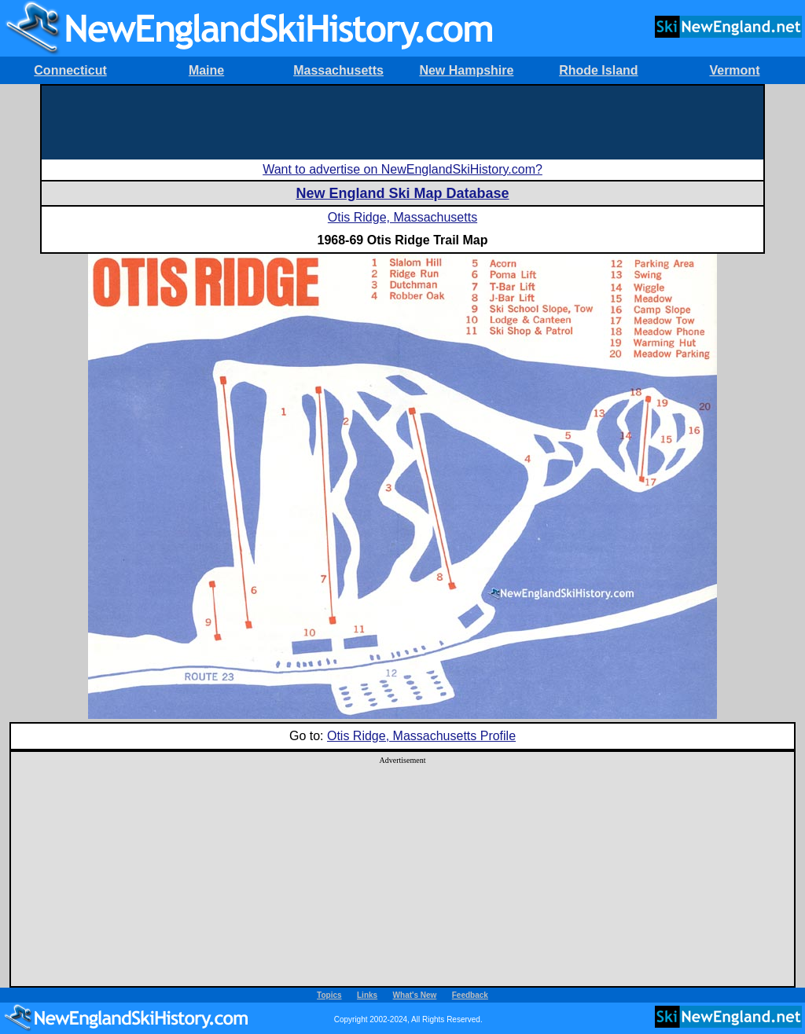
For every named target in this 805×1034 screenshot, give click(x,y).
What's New (415, 995)
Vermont (734, 70)
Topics (329, 995)
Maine (206, 70)
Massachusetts (338, 70)
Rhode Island (598, 70)
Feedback (470, 995)
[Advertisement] (402, 121)
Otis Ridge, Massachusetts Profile (421, 735)
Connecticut (70, 70)
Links (367, 995)
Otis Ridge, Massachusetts (402, 217)
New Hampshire (466, 70)
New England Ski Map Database (402, 193)
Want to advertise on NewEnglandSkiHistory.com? (402, 169)
